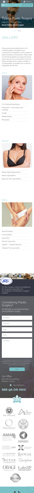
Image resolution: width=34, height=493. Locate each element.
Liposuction (6, 238)
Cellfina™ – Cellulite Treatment (11, 245)
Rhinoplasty (6, 120)
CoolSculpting (7, 235)
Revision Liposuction (8, 241)
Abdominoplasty (7, 231)
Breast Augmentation (9, 175)
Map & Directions (17, 385)
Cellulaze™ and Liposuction (11, 248)
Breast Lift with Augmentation (11, 179)
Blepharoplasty (7, 116)
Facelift (4, 113)
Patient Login (27, 5)
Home (14, 30)
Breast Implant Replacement (11, 172)
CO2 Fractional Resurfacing (10, 104)
